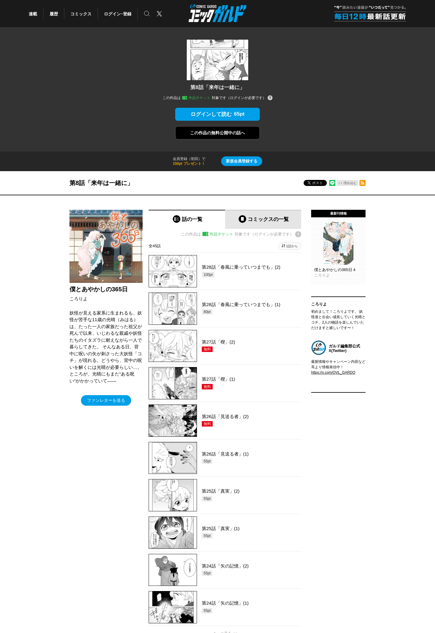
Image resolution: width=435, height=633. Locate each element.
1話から (292, 246)
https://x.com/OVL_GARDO (333, 372)
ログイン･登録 (117, 13)
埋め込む (350, 183)
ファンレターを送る (106, 400)
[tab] (187, 219)
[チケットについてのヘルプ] (270, 98)
